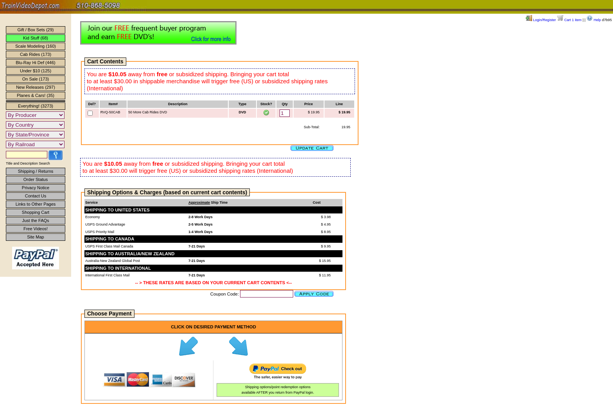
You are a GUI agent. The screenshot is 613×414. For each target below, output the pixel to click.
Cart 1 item (569, 20)
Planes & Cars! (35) (35, 95)
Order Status (35, 179)
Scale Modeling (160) (35, 46)
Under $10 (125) (35, 70)
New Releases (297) (35, 87)
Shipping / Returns (36, 171)
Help (593, 20)
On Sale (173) (35, 79)
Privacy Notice (35, 187)
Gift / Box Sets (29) (36, 29)
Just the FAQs (35, 220)
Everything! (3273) (35, 106)
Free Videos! (35, 228)
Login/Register (541, 20)
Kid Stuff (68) (35, 38)
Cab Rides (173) (35, 54)
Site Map (35, 237)
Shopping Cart (35, 212)
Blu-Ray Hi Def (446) (35, 62)
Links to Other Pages (36, 204)
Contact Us (35, 196)
